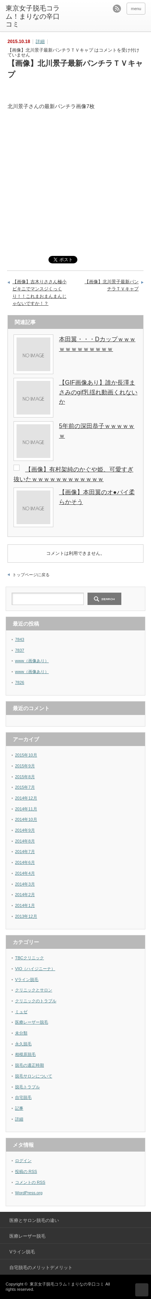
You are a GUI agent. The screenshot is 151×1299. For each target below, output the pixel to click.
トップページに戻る (31, 574)
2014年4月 (25, 873)
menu (136, 8)
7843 (19, 639)
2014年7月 (25, 851)
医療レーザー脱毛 (31, 1022)
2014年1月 (25, 905)
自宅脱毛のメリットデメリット (40, 1267)
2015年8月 (25, 776)
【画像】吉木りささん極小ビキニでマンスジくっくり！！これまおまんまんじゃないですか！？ (39, 292)
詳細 (40, 41)
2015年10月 (26, 755)
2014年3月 (25, 884)
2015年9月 (25, 766)
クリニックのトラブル (35, 1001)
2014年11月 (26, 809)
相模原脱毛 (25, 1054)
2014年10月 (26, 819)
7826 (19, 682)
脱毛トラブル (27, 1087)
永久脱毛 (23, 1044)
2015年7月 (25, 787)
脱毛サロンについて (33, 1076)
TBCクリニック (29, 958)
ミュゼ (21, 1011)
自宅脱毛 (23, 1097)
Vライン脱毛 (26, 979)
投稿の (26, 1171)
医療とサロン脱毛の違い (34, 1220)
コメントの (30, 1182)
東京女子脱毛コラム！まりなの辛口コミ (33, 16)
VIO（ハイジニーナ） (35, 968)
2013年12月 (26, 916)
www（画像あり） (32, 660)
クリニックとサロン (33, 990)
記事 (19, 1108)
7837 (19, 650)
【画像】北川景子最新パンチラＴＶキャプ (112, 285)
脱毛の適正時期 (29, 1065)
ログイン (23, 1160)
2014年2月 (25, 894)
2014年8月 (25, 841)
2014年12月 (26, 798)
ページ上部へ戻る (141, 1289)
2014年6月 (25, 862)
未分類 (21, 1033)
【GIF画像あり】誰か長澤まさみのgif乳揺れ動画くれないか (98, 392)
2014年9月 (25, 830)
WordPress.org (28, 1193)
